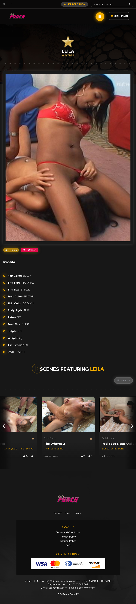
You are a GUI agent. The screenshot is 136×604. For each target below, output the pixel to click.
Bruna (120, 448)
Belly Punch (50, 438)
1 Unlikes (29, 250)
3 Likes (11, 250)
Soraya (29, 448)
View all (123, 380)
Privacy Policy (68, 536)
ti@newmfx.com (58, 587)
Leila (15, 448)
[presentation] (4, 426)
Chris (47, 448)
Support (68, 513)
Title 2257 (58, 513)
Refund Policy (68, 541)
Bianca (106, 448)
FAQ (68, 545)
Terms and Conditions (68, 532)
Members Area (74, 4)
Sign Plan (119, 15)
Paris (22, 448)
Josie (8, 448)
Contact (78, 513)
